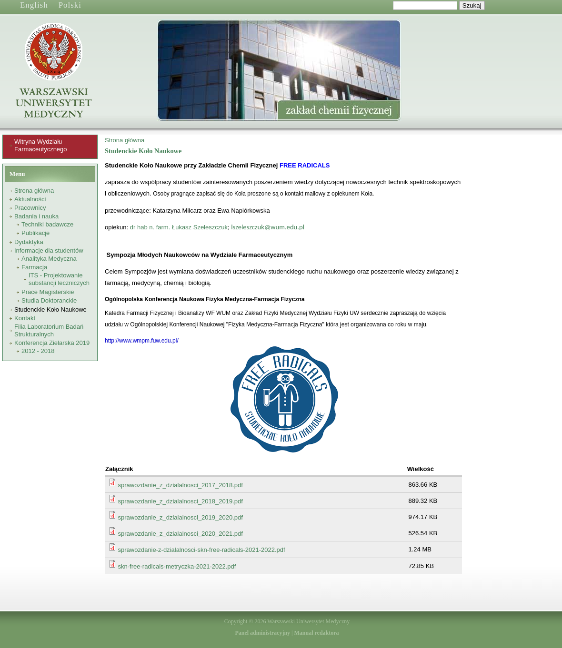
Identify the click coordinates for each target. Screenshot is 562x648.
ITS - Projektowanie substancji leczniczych (59, 279)
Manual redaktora (316, 632)
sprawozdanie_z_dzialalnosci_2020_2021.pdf (180, 533)
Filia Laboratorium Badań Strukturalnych (48, 330)
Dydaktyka (28, 241)
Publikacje (35, 232)
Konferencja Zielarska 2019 (52, 342)
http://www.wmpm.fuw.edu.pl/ (142, 340)
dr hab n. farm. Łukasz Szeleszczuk (179, 227)
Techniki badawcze (47, 224)
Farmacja (34, 267)
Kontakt (24, 318)
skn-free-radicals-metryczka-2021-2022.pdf (177, 566)
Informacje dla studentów (48, 250)
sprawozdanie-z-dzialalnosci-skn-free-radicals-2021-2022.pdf (201, 549)
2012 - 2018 (37, 350)
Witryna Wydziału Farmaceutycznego (40, 145)
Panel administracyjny (262, 632)
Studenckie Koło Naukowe (50, 309)
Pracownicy (30, 207)
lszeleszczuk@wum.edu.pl (267, 227)
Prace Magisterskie (47, 291)
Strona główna (34, 190)
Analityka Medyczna (49, 258)
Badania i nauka (36, 216)
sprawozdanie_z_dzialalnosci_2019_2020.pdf (180, 517)
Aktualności (30, 199)
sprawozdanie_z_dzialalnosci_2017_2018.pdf (180, 485)
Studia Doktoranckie (49, 300)
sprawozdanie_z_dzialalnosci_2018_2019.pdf (180, 501)
